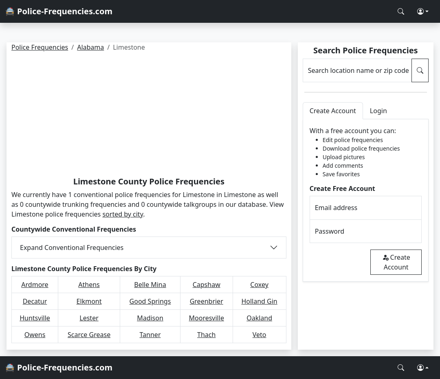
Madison (150, 317)
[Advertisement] (148, 116)
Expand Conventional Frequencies (71, 247)
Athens (88, 284)
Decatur (35, 301)
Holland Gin (259, 301)
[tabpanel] (366, 200)
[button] (423, 11)
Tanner (150, 334)
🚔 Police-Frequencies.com (58, 11)
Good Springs (150, 301)
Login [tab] (378, 110)
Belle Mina (150, 284)
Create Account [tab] (333, 110)
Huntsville (35, 317)
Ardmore (34, 284)
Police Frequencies (39, 47)
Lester (88, 317)
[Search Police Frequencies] (401, 11)
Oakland (259, 317)
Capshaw (206, 284)
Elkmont (89, 301)
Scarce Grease (89, 334)
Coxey (259, 284)
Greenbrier (206, 301)
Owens (35, 334)
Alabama (90, 47)
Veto (259, 334)
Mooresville (206, 317)
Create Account (396, 262)
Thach (206, 334)
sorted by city (122, 214)
